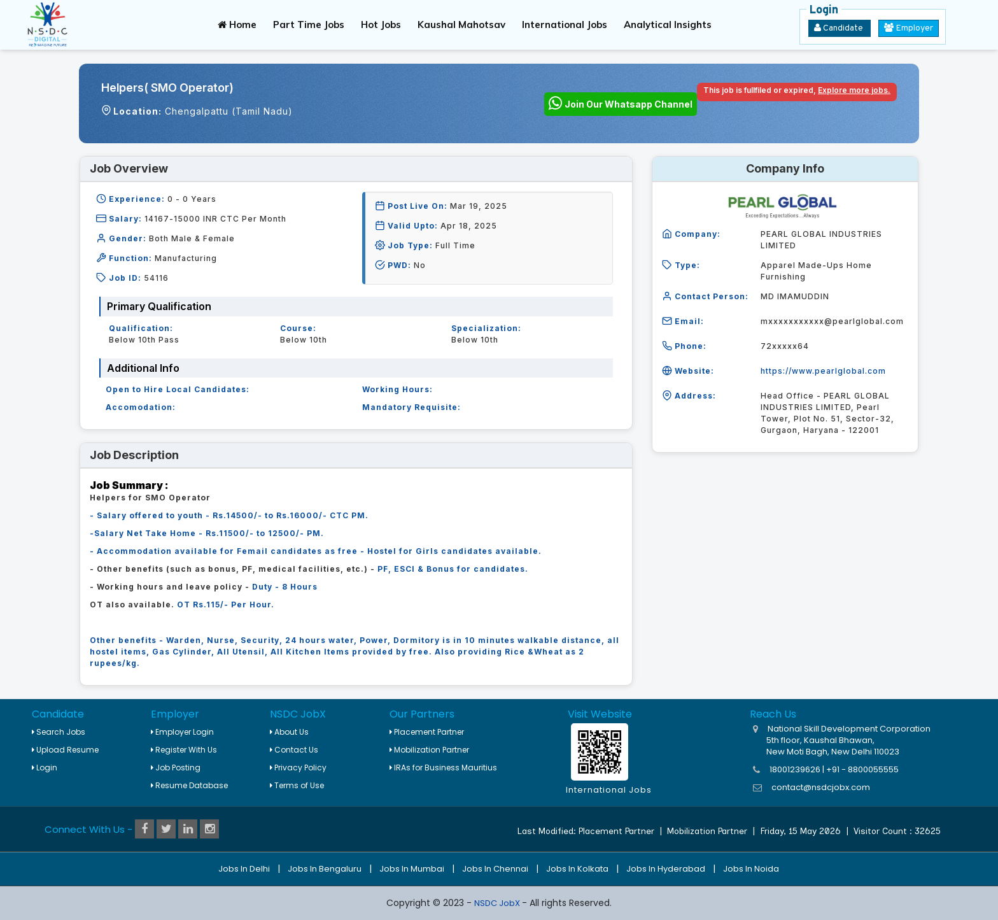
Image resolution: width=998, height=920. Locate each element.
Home (237, 24)
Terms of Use (297, 785)
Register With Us (184, 749)
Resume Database (189, 785)
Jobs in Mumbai (411, 869)
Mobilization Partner (429, 749)
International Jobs (564, 24)
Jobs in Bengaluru (325, 869)
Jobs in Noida (751, 869)
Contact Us (294, 749)
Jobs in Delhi (244, 869)
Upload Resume (65, 749)
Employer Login (182, 731)
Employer (908, 28)
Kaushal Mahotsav (461, 24)
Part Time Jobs (308, 24)
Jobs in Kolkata (577, 869)
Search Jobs (58, 731)
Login (44, 767)
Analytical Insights (668, 24)
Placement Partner (427, 731)
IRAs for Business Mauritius (443, 767)
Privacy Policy (298, 767)
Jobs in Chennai (495, 869)
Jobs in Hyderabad (665, 869)
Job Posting (175, 767)
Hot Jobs (381, 24)
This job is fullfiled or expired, (796, 90)
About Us (289, 731)
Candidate (839, 28)
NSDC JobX (498, 903)
